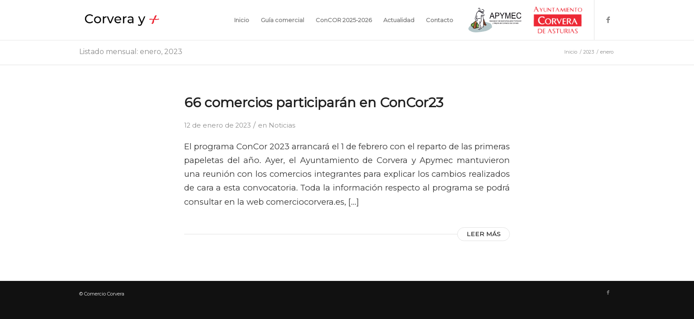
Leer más (484, 233)
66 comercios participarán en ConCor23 (313, 102)
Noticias (282, 125)
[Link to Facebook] (608, 19)
